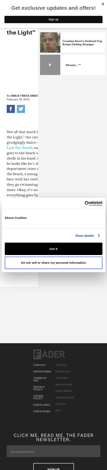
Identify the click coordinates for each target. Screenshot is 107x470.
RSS (58, 410)
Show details (84, 235)
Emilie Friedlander (25, 95)
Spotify (60, 404)
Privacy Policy (39, 387)
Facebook (62, 371)
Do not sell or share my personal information (53, 262)
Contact (39, 365)
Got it (53, 249)
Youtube (61, 378)
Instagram (63, 384)
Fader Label (41, 404)
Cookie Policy (38, 396)
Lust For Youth (19, 148)
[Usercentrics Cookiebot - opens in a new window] (84, 203)
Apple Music (64, 391)
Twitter (61, 365)
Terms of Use (39, 379)
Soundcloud (64, 397)
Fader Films (41, 411)
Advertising (42, 371)
